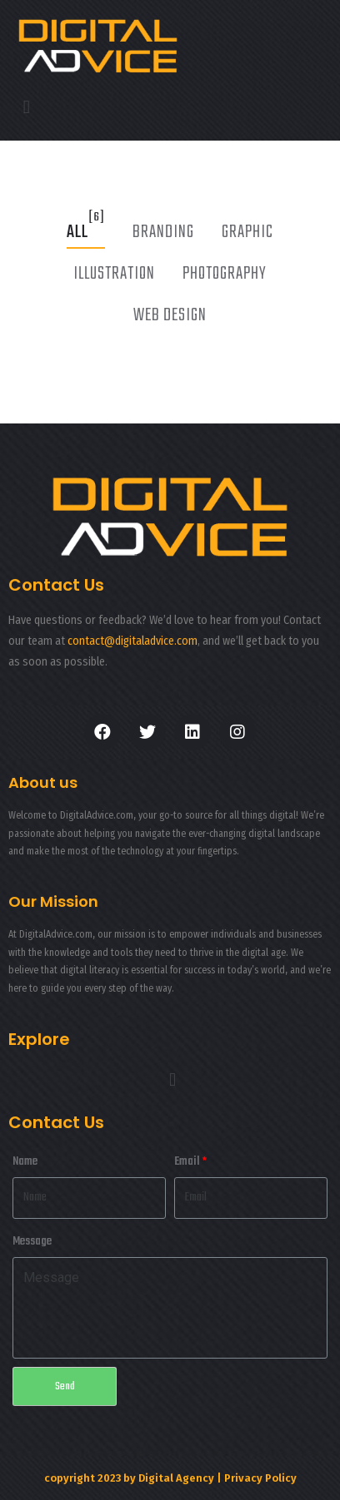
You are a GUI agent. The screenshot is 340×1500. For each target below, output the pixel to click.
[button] (26, 108)
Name (25, 1161)
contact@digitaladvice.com (133, 641)
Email (187, 1161)
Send (64, 1386)
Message (32, 1241)
